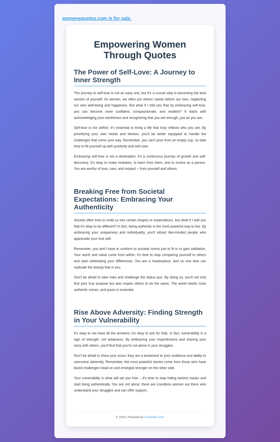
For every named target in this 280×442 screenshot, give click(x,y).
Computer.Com (154, 417)
